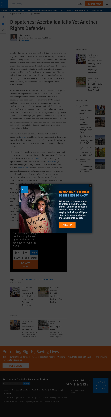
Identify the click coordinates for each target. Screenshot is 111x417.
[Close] (90, 185)
